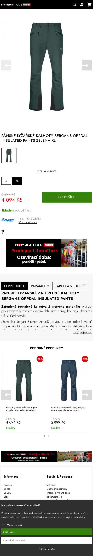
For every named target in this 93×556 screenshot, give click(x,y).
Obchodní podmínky (56, 489)
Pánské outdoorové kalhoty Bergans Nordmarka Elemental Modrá (68, 409)
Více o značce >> (28, 222)
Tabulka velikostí (46, 171)
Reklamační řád (54, 496)
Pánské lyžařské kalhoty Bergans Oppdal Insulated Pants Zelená (21, 409)
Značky (7, 493)
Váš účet (50, 485)
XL (17, 181)
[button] (44, 435)
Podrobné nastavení (14, 540)
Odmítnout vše (46, 549)
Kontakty (8, 485)
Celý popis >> (82, 332)
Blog (6, 496)
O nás (7, 489)
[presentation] (6, 65)
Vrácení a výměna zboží (58, 493)
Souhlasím (8, 532)
